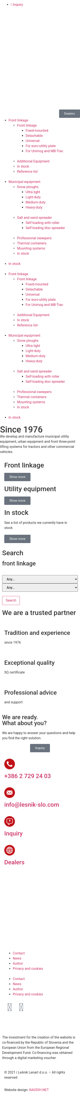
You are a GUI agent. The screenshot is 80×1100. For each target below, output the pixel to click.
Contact (19, 953)
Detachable (34, 136)
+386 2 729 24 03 (27, 776)
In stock (23, 166)
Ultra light (33, 192)
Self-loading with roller (42, 223)
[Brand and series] (40, 579)
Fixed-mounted (37, 131)
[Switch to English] (16, 21)
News (17, 958)
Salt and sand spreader (34, 218)
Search (11, 600)
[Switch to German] (24, 21)
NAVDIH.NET (39, 1090)
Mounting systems (31, 248)
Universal (33, 141)
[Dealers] (9, 850)
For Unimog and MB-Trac (44, 151)
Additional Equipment (33, 161)
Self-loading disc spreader (45, 228)
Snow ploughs (27, 187)
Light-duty (33, 197)
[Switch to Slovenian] (8, 21)
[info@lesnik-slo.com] (9, 792)
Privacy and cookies (28, 969)
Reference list (27, 171)
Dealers (14, 862)
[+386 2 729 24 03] (9, 764)
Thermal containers (32, 243)
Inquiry (13, 833)
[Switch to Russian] (40, 21)
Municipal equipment (24, 182)
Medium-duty (35, 202)
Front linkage (18, 120)
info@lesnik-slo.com (31, 804)
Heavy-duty (34, 207)
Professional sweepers (34, 238)
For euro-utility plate (41, 146)
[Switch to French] (32, 21)
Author (18, 963)
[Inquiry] (9, 821)
